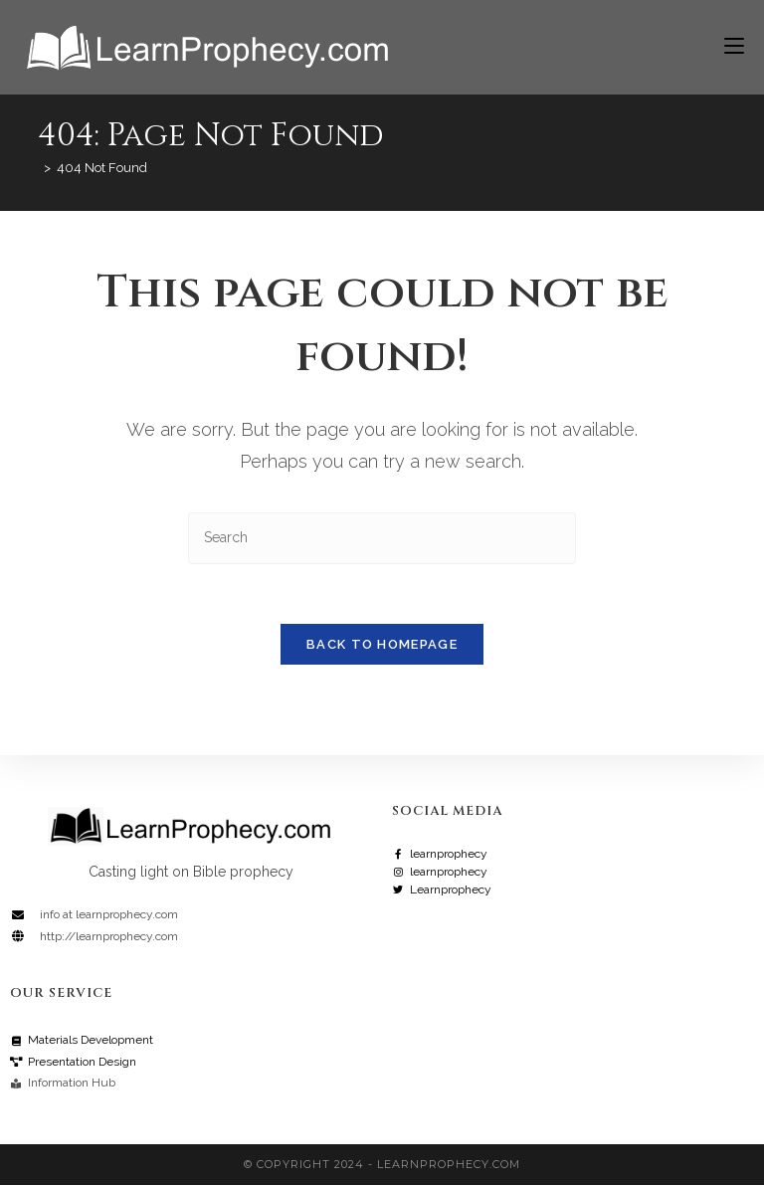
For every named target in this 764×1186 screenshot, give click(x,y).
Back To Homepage (382, 645)
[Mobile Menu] (726, 47)
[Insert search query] (382, 537)
